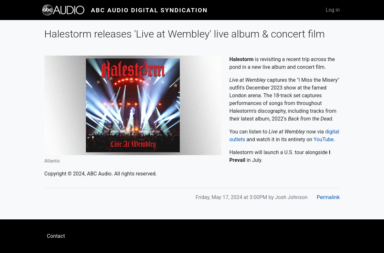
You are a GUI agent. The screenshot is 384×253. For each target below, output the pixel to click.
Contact (56, 236)
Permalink (328, 197)
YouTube (324, 139)
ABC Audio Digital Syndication (149, 10)
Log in (333, 10)
